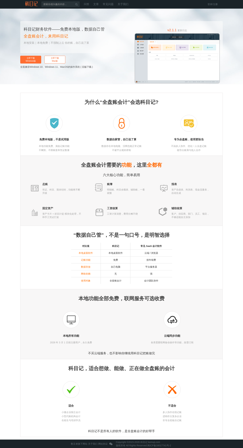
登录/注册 (213, 4)
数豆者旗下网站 (79, 443)
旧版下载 (86, 67)
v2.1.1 (177, 30)
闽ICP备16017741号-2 (159, 445)
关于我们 (123, 4)
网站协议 (103, 443)
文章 (96, 4)
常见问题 (108, 4)
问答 (86, 4)
